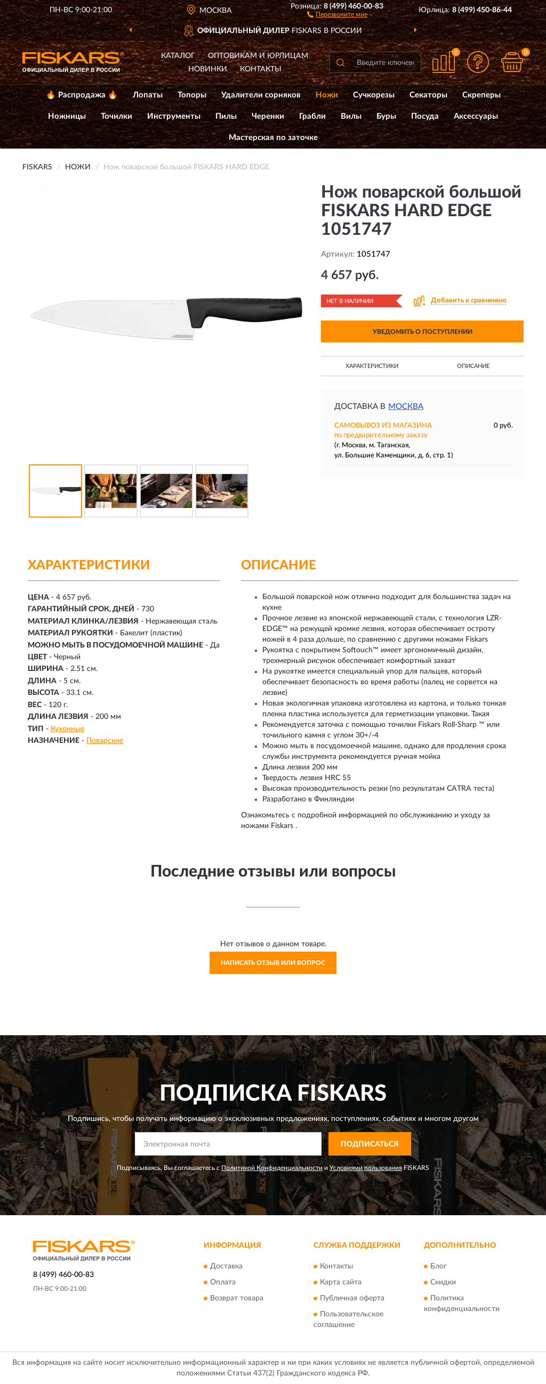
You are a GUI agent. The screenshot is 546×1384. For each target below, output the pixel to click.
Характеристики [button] (372, 366)
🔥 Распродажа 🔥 (82, 95)
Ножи (327, 95)
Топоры (192, 95)
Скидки (443, 1282)
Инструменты (173, 116)
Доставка (226, 1266)
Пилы (226, 116)
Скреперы (481, 95)
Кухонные (67, 729)
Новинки (207, 69)
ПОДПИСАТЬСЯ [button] (370, 1144)
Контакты (261, 69)
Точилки (116, 116)
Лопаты (148, 95)
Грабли (312, 116)
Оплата (223, 1282)
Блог (438, 1266)
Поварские (104, 740)
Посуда (425, 116)
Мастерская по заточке (273, 138)
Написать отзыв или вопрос (273, 963)
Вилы (351, 116)
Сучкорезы (374, 95)
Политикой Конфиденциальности (272, 1168)
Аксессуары (476, 116)
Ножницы (67, 116)
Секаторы (428, 95)
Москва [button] (405, 407)
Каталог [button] (178, 56)
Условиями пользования (366, 1168)
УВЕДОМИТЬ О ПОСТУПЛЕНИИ (422, 332)
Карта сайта (341, 1282)
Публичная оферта (352, 1298)
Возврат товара (236, 1298)
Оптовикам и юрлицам (258, 56)
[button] (337, 14)
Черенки (268, 116)
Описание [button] (473, 366)
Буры (386, 116)
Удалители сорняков (261, 95)
